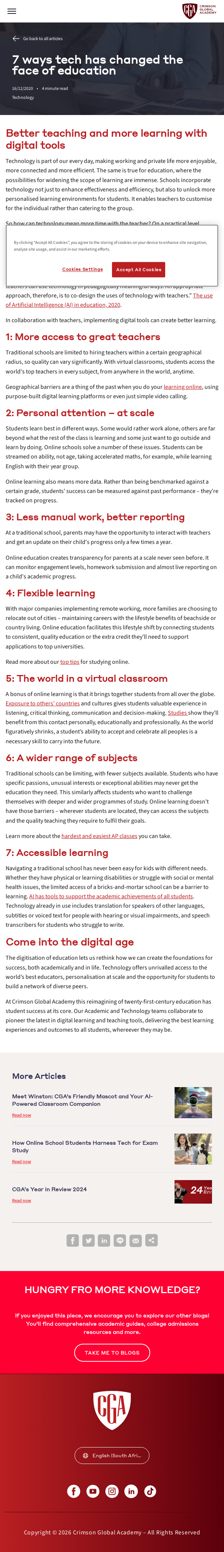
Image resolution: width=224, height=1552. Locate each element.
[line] (119, 1240)
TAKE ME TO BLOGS (112, 1353)
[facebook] (72, 1240)
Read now (21, 1115)
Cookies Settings (82, 269)
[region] (112, 256)
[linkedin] (104, 1240)
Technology (23, 97)
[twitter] (88, 1240)
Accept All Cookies (138, 269)
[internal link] (43, 703)
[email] (135, 1241)
